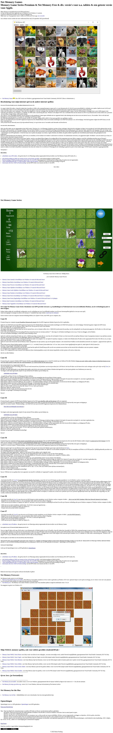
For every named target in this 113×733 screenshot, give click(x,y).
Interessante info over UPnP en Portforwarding (14, 162)
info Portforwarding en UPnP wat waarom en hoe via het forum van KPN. (21, 158)
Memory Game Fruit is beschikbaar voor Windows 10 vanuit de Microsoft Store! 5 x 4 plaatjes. (26, 295)
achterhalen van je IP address (9, 524)
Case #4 (16, 480)
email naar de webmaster (52, 313)
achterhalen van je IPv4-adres (10, 156)
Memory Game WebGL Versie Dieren (11, 654)
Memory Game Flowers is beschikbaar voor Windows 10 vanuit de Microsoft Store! (23, 285)
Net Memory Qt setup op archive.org (11, 684)
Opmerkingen (32, 548)
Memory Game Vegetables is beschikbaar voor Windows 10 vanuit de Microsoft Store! (24, 303)
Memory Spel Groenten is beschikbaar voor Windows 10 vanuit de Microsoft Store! (23, 301)
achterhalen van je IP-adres (10, 373)
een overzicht (41, 16)
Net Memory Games (7, 98)
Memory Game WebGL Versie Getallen (12, 670)
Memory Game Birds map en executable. (12, 579)
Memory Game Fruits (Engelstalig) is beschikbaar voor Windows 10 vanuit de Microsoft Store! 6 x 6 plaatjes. (30, 298)
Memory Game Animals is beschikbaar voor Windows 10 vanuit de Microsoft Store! (23, 279)
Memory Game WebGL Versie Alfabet (12, 664)
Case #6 (16, 514)
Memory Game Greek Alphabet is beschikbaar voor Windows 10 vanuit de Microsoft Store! (25, 290)
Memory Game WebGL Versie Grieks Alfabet (14, 666)
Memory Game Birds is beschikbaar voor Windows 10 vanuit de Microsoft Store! (22, 282)
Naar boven (3, 723)
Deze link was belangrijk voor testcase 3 (14, 406)
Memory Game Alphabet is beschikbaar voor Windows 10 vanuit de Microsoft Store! (23, 287)
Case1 (107, 366)
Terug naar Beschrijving (7, 707)
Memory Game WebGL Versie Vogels (12, 657)
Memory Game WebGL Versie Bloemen (12, 660)
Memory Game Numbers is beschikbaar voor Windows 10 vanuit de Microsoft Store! (23, 293)
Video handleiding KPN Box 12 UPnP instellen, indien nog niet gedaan (20, 161)
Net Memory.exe (6, 582)
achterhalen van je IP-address (9, 556)
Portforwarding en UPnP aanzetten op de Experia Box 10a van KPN (19, 160)
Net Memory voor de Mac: (9, 695)
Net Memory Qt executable (9, 681)
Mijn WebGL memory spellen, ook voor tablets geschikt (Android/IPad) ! (30, 650)
